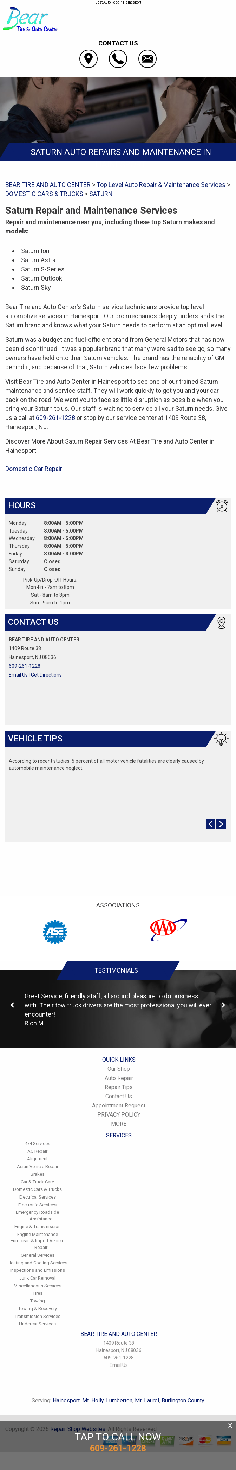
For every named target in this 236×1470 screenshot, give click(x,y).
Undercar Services (37, 1323)
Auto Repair (119, 1078)
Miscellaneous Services (37, 1285)
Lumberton (119, 1400)
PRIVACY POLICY (118, 1114)
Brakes (38, 1174)
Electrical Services (37, 1197)
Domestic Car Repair (33, 468)
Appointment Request (118, 1105)
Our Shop (118, 1069)
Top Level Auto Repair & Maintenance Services (161, 184)
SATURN (101, 193)
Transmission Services (37, 1316)
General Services (37, 1255)
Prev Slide (210, 824)
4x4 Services (37, 1143)
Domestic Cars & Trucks (37, 1189)
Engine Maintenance (37, 1234)
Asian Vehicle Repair (37, 1166)
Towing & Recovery (37, 1308)
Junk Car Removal (37, 1278)
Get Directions (46, 675)
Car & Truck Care (37, 1182)
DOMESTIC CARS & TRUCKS (44, 193)
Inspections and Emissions (37, 1270)
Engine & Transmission (37, 1226)
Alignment (37, 1158)
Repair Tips (119, 1087)
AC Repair (37, 1151)
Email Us (18, 675)
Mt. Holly (93, 1400)
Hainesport (66, 1400)
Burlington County (183, 1400)
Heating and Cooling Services (37, 1262)
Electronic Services (37, 1204)
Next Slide (221, 824)
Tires (37, 1293)
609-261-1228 (55, 417)
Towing (37, 1300)
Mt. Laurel (147, 1400)
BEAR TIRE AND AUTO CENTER (48, 184)
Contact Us (118, 1096)
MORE (118, 1123)
